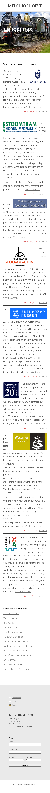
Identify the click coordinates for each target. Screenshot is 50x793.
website (43, 111)
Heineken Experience (13, 636)
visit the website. (32, 189)
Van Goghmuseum (12, 618)
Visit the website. (21, 237)
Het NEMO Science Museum (17, 655)
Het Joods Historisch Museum (17, 669)
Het (5, 664)
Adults (11, 757)
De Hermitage (10, 659)
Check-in (12, 741)
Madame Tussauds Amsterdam (18, 646)
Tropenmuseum (14, 664)
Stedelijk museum (11, 627)
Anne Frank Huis (11, 613)
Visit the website (33, 107)
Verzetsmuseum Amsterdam (16, 641)
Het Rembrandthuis (12, 632)
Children (29, 757)
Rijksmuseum (9, 622)
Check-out (13, 749)
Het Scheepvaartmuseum (15, 650)
